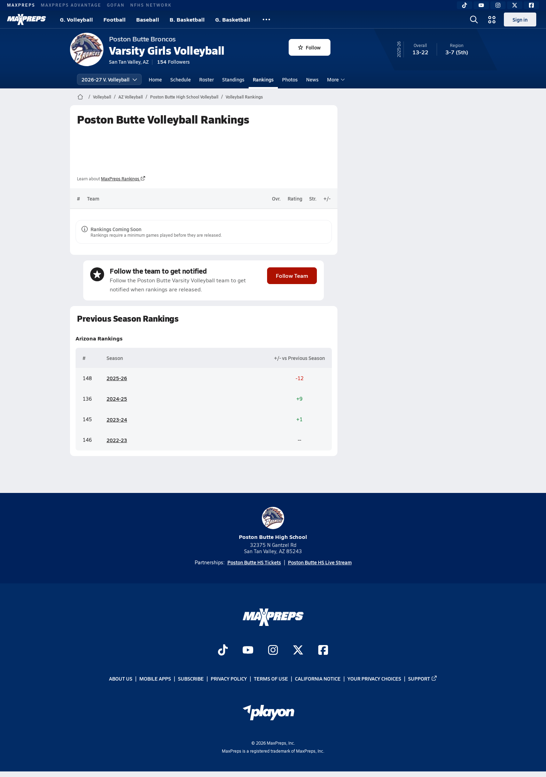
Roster (206, 79)
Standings (233, 79)
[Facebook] (531, 5)
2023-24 (117, 419)
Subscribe (191, 678)
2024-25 (117, 398)
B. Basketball (187, 19)
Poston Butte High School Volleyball (184, 97)
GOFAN (116, 5)
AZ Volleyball (130, 97)
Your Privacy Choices (374, 678)
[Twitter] (514, 5)
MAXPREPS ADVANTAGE (71, 5)
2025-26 (117, 378)
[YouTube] (481, 5)
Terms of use (271, 678)
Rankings (263, 79)
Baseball (147, 19)
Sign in (520, 19)
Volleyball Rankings (244, 97)
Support (422, 678)
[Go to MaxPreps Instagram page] (273, 650)
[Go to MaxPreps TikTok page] (222, 650)
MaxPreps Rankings (123, 178)
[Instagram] (498, 5)
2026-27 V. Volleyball (109, 79)
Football (114, 19)
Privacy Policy (229, 678)
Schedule (180, 79)
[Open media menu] (492, 19)
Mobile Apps (155, 678)
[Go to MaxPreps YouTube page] (248, 650)
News (312, 79)
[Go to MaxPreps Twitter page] (298, 650)
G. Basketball (232, 19)
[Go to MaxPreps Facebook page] (323, 650)
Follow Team (292, 276)
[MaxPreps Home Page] (80, 96)
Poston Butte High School (273, 524)
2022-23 (117, 440)
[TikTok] (464, 5)
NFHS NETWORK (151, 5)
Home (155, 79)
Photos (290, 79)
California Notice (318, 678)
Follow (309, 47)
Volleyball (102, 97)
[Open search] (474, 19)
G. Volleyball (76, 19)
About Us (120, 678)
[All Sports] (266, 19)
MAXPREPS (21, 5)
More (335, 79)
